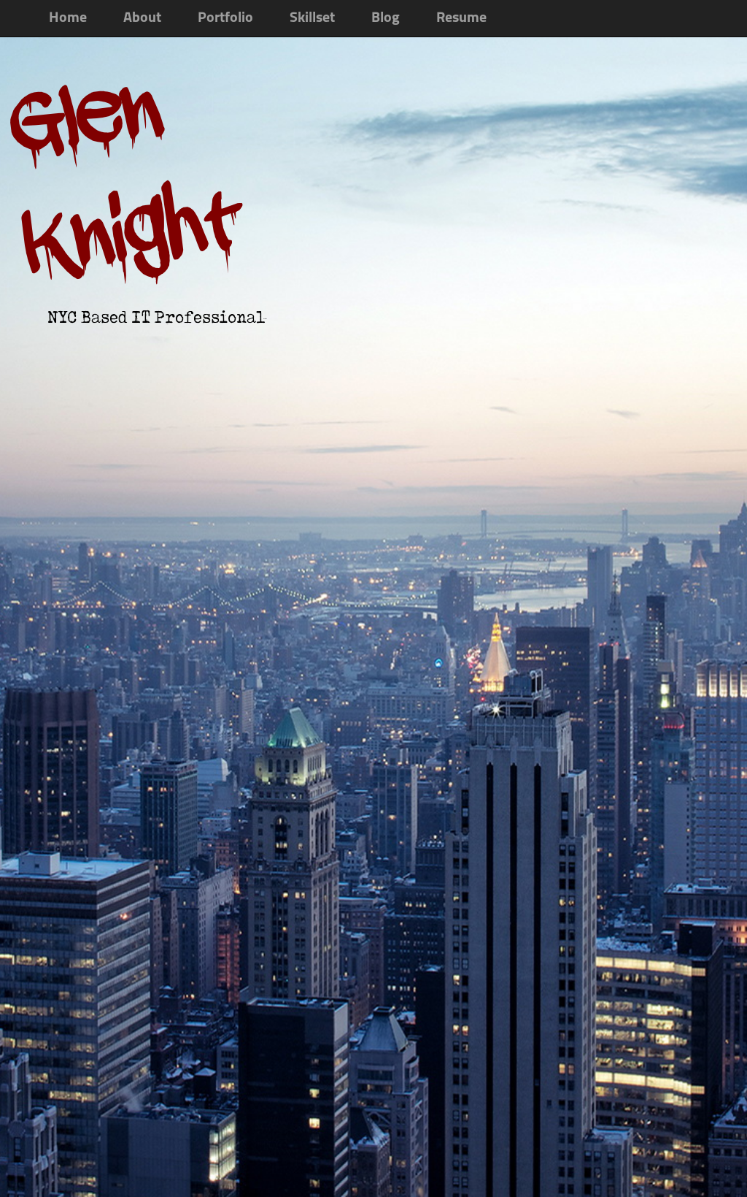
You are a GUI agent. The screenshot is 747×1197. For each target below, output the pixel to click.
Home (68, 18)
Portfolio (225, 18)
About (142, 18)
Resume (461, 18)
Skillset (312, 18)
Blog (385, 18)
